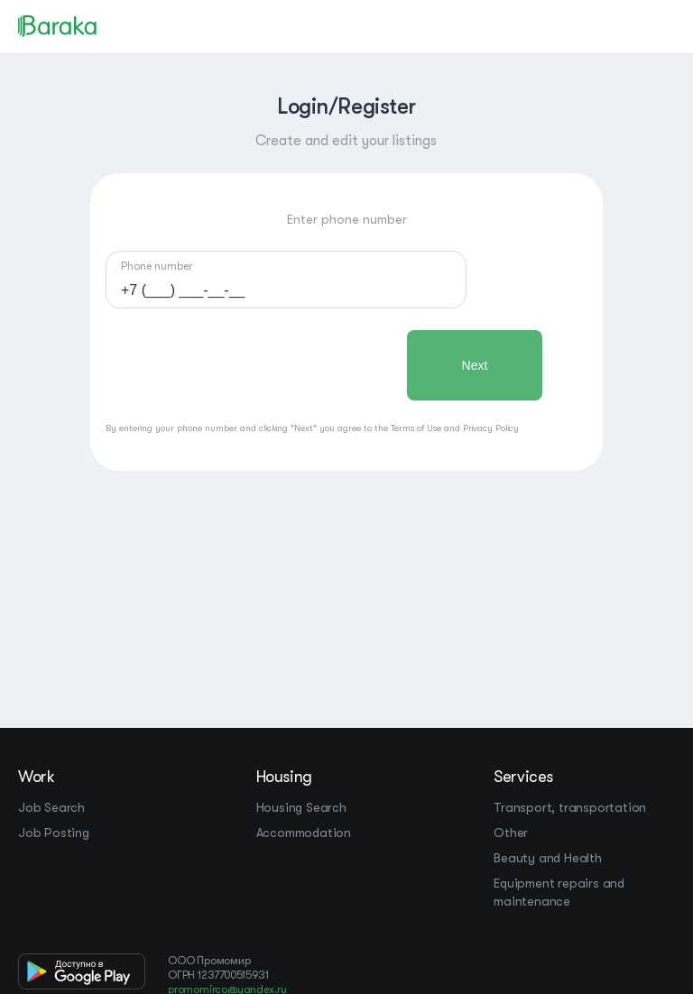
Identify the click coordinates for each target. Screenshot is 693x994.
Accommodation (303, 832)
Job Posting (53, 832)
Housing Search (301, 807)
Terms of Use (416, 428)
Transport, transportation (570, 807)
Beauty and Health (548, 858)
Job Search (51, 807)
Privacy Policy (491, 428)
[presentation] (243, 365)
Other (511, 832)
